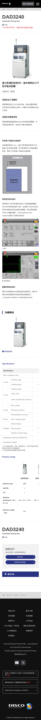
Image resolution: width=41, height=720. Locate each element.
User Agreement (32, 644)
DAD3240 (22, 9)
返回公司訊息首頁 (28, 4)
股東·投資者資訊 (29, 626)
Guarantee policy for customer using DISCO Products (20, 651)
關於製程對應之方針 (20, 654)
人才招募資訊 (12, 631)
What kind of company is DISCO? (16, 690)
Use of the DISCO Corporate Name (20, 647)
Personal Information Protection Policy (14, 644)
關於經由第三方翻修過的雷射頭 (16, 682)
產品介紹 (9, 9)
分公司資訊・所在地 (11, 626)
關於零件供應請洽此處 (24, 27)
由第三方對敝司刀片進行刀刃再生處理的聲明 (19, 674)
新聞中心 (11, 621)
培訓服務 (29, 616)
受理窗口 (11, 636)
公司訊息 (29, 621)
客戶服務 (11, 616)
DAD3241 (8, 351)
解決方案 (29, 611)
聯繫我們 (29, 631)
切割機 (16, 9)
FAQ (5, 25)
